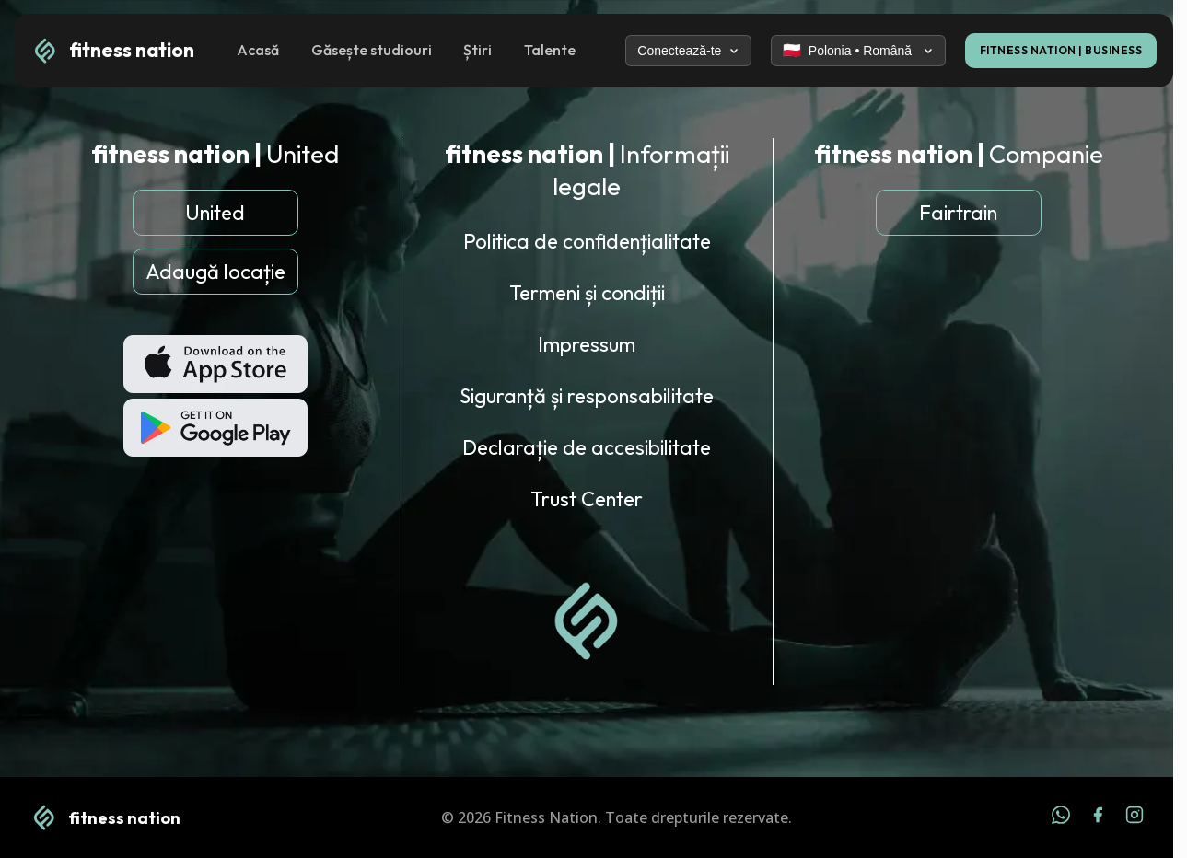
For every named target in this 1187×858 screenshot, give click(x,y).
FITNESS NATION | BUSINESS (1061, 50)
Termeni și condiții (587, 293)
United (215, 213)
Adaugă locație (215, 271)
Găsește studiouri (371, 50)
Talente (550, 50)
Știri (477, 50)
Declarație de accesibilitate (586, 447)
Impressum (586, 344)
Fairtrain (958, 213)
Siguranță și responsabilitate (587, 396)
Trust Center (586, 499)
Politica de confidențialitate (587, 241)
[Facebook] (1097, 817)
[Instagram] (1134, 817)
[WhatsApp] (1061, 817)
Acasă (258, 50)
